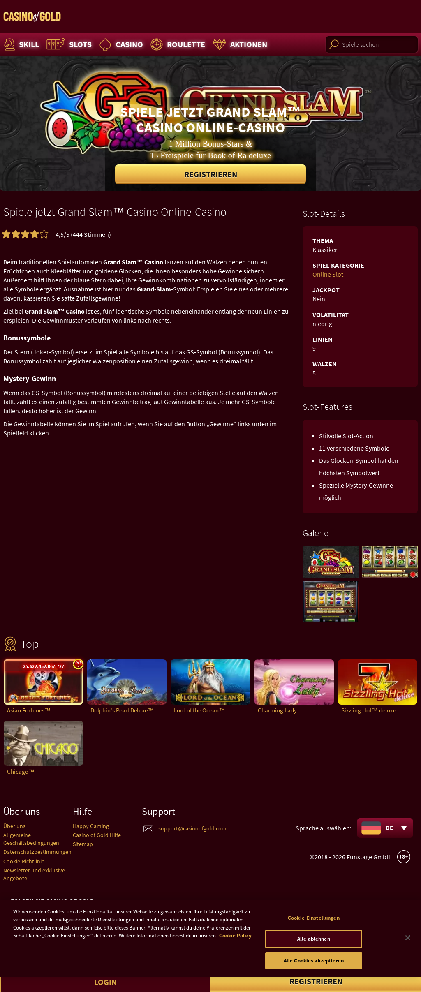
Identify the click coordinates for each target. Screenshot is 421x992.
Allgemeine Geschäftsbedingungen (31, 838)
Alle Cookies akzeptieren (314, 974)
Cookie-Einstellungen (314, 932)
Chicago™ (21, 771)
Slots (68, 44)
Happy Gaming (91, 826)
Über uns (14, 826)
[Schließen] (408, 952)
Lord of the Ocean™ (199, 710)
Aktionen (238, 44)
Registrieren (210, 174)
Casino (120, 44)
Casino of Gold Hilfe (97, 835)
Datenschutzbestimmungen (37, 852)
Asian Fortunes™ (29, 710)
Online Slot (327, 274)
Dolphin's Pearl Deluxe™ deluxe (128, 710)
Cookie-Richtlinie (23, 861)
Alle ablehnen (313, 953)
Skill (20, 44)
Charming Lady (277, 710)
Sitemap (83, 844)
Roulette (176, 44)
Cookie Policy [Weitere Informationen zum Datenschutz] (235, 949)
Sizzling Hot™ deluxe (368, 710)
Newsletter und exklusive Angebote (34, 874)
